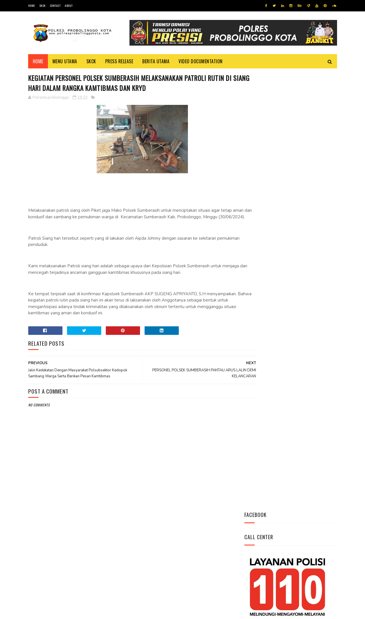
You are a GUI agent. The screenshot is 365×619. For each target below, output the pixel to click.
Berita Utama (155, 61)
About (69, 5)
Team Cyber (52, 612)
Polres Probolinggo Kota (98, 612)
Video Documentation (201, 61)
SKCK (42, 5)
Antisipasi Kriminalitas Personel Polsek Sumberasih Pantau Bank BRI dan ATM (307, 348)
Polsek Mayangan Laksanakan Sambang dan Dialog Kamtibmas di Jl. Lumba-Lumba (306, 257)
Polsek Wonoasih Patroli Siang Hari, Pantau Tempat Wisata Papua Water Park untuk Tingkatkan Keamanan (306, 320)
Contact (55, 5)
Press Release (119, 61)
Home (31, 5)
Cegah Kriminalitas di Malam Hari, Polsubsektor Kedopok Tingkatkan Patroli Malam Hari (306, 289)
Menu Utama (64, 61)
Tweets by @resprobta (269, 219)
